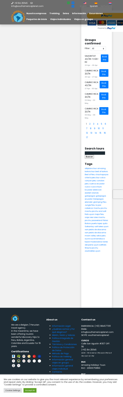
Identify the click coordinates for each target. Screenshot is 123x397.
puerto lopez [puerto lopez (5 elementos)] (96, 223)
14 (96, 132)
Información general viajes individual (62, 367)
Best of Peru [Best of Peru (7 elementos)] (90, 174)
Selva (66, 13)
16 (105, 132)
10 (99, 128)
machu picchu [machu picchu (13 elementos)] (100, 208)
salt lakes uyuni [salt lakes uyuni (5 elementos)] (101, 226)
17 (87, 137)
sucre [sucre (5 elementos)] (87, 238)
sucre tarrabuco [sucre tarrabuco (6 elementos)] (97, 238)
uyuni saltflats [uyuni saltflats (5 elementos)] (100, 245)
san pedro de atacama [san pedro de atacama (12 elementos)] (95, 229)
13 (91, 132)
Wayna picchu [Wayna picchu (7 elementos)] (91, 248)
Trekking (54, 13)
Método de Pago (60, 353)
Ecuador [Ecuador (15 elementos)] (88, 190)
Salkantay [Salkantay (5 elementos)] (89, 226)
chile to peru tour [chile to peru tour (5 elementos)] (92, 177)
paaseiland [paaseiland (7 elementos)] (97, 220)
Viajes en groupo (83, 19)
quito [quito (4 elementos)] (105, 223)
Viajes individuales (60, 19)
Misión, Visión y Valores (63, 335)
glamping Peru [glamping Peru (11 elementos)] (99, 202)
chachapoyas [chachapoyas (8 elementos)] (101, 174)
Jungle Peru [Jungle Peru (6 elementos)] (90, 205)
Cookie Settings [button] (12, 390)
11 (103, 128)
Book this (104, 58)
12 (87, 132)
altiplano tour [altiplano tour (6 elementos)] (91, 168)
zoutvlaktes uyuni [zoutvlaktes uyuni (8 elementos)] (92, 251)
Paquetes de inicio (36, 19)
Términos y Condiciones (64, 344)
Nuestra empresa (36, 13)
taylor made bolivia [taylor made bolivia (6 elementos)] (93, 242)
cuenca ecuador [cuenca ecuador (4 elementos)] (96, 183)
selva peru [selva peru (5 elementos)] (101, 235)
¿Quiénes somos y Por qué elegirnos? (63, 331)
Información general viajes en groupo (62, 361)
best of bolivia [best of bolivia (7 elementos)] (101, 171)
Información (79, 13)
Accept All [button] (30, 390)
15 (100, 132)
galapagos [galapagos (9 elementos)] (90, 196)
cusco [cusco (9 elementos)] (87, 186)
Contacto (57, 371)
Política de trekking (61, 356)
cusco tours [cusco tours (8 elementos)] (96, 186)
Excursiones (96, 13)
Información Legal (61, 326)
